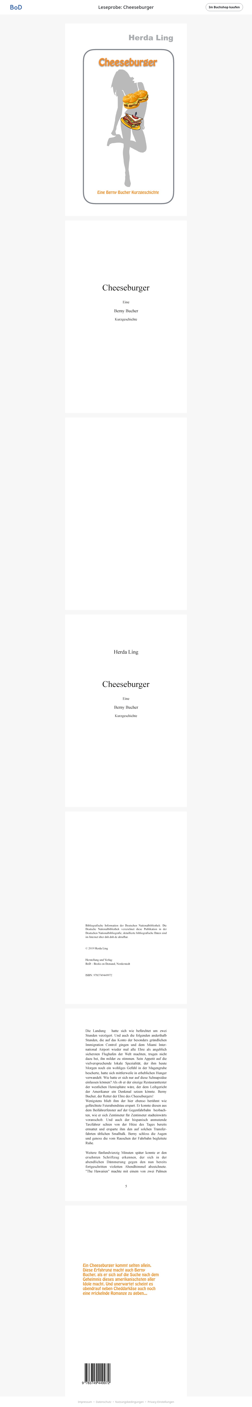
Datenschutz (103, 1402)
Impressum (85, 1402)
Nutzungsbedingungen (129, 1402)
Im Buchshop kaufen (224, 7)
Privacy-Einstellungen (161, 1402)
